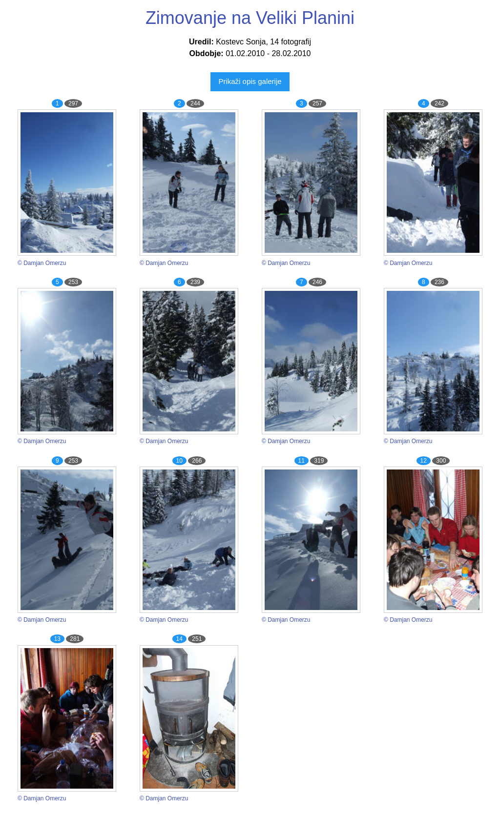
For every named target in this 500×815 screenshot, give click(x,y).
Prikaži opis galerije (249, 81)
